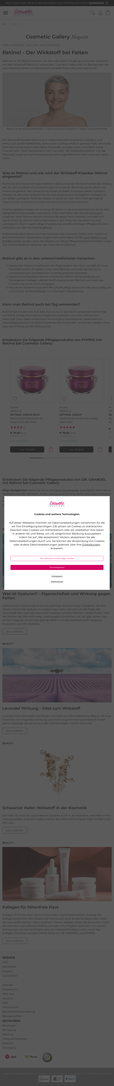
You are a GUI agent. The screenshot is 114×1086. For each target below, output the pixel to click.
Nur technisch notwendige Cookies (57, 558)
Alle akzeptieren (57, 567)
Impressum (56, 576)
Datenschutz (57, 581)
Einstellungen (91, 544)
